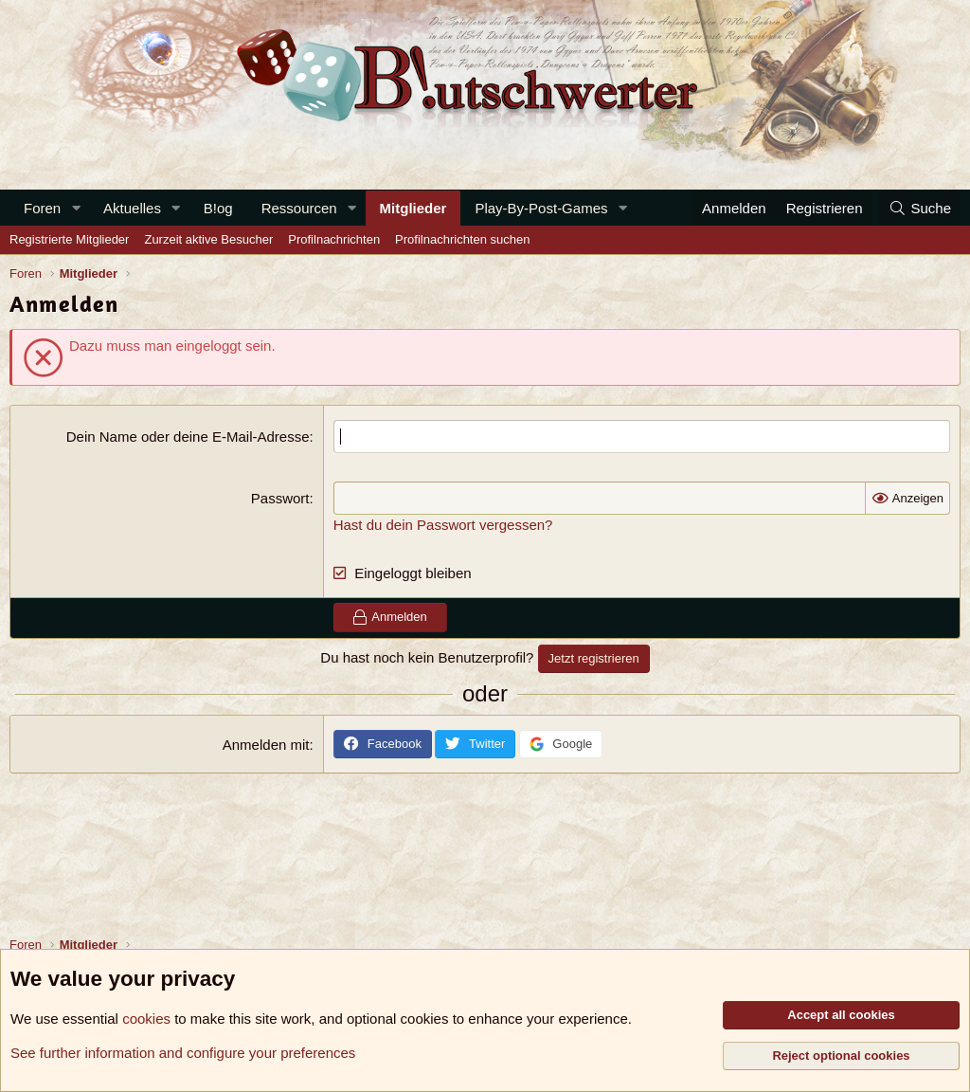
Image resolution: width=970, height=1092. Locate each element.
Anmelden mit (266, 745)
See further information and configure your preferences (182, 1053)
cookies (146, 1018)
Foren (42, 208)
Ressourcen (299, 208)
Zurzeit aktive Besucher (208, 239)
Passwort (280, 498)
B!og (218, 208)
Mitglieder (413, 208)
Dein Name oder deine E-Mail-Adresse (188, 436)
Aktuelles (132, 208)
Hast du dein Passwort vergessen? (443, 525)
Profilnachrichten (334, 239)
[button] (76, 208)
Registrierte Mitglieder (69, 239)
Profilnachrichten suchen (462, 239)
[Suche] (920, 208)
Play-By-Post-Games (541, 208)
